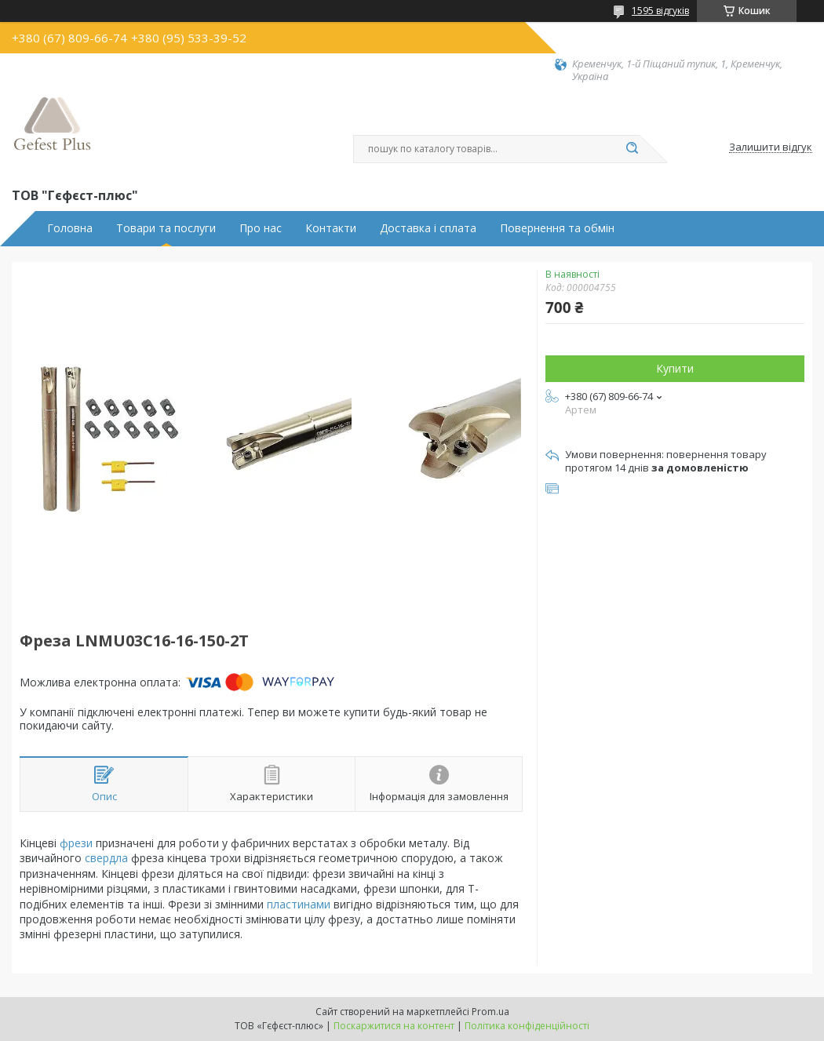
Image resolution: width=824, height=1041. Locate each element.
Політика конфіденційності (527, 1025)
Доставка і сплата (428, 228)
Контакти (330, 228)
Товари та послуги (166, 228)
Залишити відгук (770, 147)
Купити (675, 368)
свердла (106, 857)
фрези (76, 842)
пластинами (298, 904)
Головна (70, 228)
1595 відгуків (660, 10)
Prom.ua (490, 1011)
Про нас (260, 228)
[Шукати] (631, 149)
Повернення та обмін (557, 228)
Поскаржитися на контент (394, 1025)
